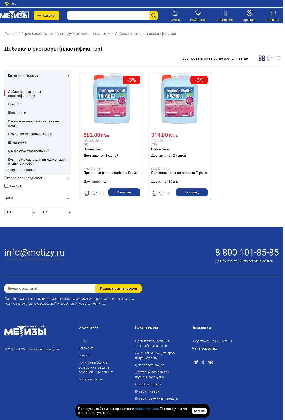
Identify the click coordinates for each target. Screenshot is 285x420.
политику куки (146, 409)
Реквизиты (86, 348)
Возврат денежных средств (156, 398)
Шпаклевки (17, 113)
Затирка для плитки (21, 170)
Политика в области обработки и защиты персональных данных (95, 367)
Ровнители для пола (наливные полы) (33, 123)
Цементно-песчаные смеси (29, 134)
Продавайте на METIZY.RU (212, 341)
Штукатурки (17, 142)
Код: (86, 168)
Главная (10, 34)
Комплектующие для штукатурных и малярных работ (37, 162)
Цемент (14, 104)
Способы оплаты (148, 384)
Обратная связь (90, 379)
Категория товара (23, 75)
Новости (84, 355)
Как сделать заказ (149, 365)
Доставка (91, 155)
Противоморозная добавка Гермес (111, 173)
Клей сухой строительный (29, 151)
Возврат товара (147, 391)
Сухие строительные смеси (88, 34)
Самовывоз (93, 149)
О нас (82, 341)
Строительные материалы (42, 34)
